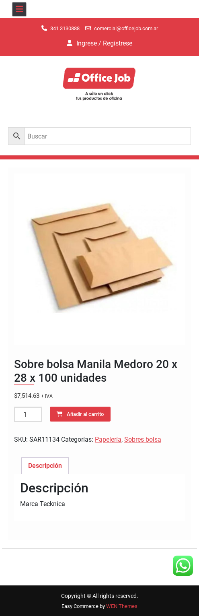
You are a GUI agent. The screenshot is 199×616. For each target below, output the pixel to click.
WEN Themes (121, 606)
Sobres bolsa (142, 439)
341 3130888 (65, 28)
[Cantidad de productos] (28, 414)
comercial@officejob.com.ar (126, 28)
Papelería (108, 439)
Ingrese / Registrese (104, 43)
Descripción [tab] (45, 465)
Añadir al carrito (85, 414)
